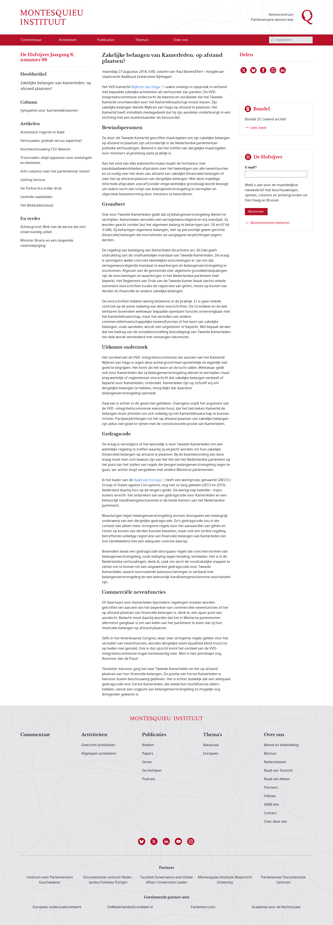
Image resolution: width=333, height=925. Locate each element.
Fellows (270, 796)
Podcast (148, 779)
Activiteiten (94, 734)
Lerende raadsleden (36, 197)
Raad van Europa (147, 480)
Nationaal (211, 745)
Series (147, 762)
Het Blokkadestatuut (37, 205)
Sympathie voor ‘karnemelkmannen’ (49, 110)
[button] (142, 841)
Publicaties (154, 734)
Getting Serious (32, 179)
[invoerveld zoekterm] (291, 40)
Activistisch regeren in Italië (42, 132)
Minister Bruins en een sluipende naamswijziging (46, 243)
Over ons (274, 734)
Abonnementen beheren (270, 222)
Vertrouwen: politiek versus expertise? (51, 140)
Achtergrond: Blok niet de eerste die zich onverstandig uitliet (53, 229)
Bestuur (270, 753)
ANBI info (271, 804)
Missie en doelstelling (281, 745)
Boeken (148, 745)
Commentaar (35, 734)
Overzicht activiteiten (98, 745)
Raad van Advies (277, 779)
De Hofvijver (152, 770)
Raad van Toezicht (278, 770)
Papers (147, 753)
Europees (210, 753)
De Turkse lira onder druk (41, 188)
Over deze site (275, 821)
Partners (271, 787)
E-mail (250, 167)
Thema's (212, 734)
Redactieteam (275, 762)
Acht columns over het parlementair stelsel (54, 171)
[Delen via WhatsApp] (273, 70)
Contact (270, 813)
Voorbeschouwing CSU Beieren (45, 149)
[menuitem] (34, 40)
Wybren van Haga (145, 87)
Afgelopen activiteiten (98, 753)
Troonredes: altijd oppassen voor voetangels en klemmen (56, 160)
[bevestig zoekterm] (272, 40)
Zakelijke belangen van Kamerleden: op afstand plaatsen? (55, 85)
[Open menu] (88, 40)
